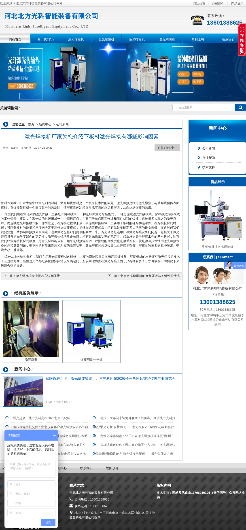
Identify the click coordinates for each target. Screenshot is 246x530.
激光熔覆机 (106, 39)
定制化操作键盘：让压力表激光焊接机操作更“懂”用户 (137, 436)
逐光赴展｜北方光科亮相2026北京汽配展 (41, 418)
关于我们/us (45, 39)
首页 (31, 124)
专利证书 (197, 39)
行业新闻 (206, 158)
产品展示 (237, 3)
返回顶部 (112, 468)
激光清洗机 (167, 39)
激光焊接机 (76, 39)
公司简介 (218, 3)
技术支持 (206, 167)
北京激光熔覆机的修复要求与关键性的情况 (150, 276)
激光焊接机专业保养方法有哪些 (38, 276)
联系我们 (228, 39)
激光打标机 (137, 39)
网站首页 (199, 3)
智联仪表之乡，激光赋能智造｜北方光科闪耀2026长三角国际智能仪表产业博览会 (110, 378)
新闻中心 (45, 124)
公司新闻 (206, 148)
